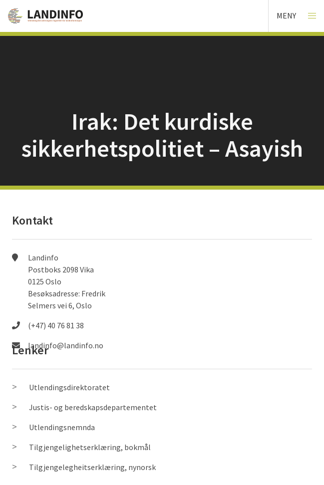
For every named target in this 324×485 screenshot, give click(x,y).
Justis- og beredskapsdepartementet (93, 407)
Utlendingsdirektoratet (69, 387)
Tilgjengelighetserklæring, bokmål (90, 447)
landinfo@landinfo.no (65, 345)
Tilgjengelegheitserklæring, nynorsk (92, 467)
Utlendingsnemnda (62, 427)
